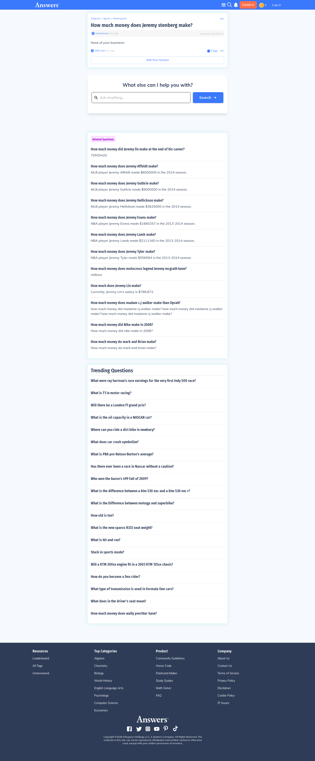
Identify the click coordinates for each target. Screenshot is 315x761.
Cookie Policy (226, 695)
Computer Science (106, 703)
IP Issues (223, 703)
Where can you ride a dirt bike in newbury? (123, 429)
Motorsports (120, 18)
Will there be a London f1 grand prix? (118, 405)
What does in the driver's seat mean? (118, 601)
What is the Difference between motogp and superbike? (132, 503)
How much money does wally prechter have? (124, 613)
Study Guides (164, 680)
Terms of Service (228, 673)
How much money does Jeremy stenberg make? (141, 25)
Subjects (95, 18)
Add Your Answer (157, 60)
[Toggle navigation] (224, 4)
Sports (106, 18)
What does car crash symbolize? (115, 442)
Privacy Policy (226, 680)
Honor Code (164, 666)
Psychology (101, 695)
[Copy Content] (212, 51)
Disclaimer (224, 688)
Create (248, 5)
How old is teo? (102, 515)
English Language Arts (108, 688)
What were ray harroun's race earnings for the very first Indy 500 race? (143, 380)
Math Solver (163, 688)
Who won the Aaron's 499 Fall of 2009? (119, 478)
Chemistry (100, 666)
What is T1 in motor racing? (111, 393)
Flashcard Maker (166, 673)
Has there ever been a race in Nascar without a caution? (132, 466)
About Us (224, 658)
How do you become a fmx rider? (115, 576)
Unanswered (41, 673)
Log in (276, 5)
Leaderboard (41, 658)
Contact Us (225, 666)
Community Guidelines (170, 658)
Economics (101, 710)
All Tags (38, 666)
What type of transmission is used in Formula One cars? (132, 589)
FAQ (159, 695)
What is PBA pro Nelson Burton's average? (122, 454)
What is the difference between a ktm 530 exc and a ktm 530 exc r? (140, 491)
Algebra (99, 658)
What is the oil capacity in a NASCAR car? (121, 417)
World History (103, 680)
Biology (99, 673)
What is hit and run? (105, 540)
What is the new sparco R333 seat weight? (121, 527)
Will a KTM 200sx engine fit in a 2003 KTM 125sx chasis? (132, 564)
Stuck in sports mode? (107, 552)
